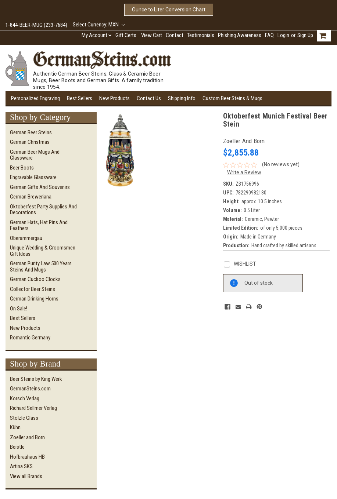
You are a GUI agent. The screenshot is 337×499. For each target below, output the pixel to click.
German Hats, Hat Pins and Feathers (39, 225)
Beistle (17, 447)
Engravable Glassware (33, 177)
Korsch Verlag (24, 398)
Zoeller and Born (27, 437)
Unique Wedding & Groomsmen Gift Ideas (42, 250)
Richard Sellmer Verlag (33, 408)
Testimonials (200, 35)
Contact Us (149, 98)
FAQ (269, 35)
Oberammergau (26, 238)
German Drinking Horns (34, 298)
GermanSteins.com (30, 388)
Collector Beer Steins (32, 289)
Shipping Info (182, 98)
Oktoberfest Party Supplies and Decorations (43, 209)
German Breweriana (30, 196)
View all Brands (26, 476)
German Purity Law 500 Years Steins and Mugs (41, 266)
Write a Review (244, 172)
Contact (174, 35)
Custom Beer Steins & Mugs (232, 98)
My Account (97, 35)
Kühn (15, 427)
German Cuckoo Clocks (35, 279)
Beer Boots (22, 167)
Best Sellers (79, 98)
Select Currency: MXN (99, 24)
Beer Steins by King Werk (36, 379)
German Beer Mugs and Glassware (35, 155)
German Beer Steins (31, 132)
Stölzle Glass (24, 418)
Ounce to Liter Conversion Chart (168, 9)
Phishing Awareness (239, 35)
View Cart (151, 35)
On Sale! (18, 308)
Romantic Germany (30, 337)
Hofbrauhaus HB (27, 457)
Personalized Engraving (35, 98)
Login (283, 35)
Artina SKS (21, 466)
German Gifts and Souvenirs (40, 187)
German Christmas (30, 142)
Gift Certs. (126, 35)
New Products (114, 98)
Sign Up (305, 35)
